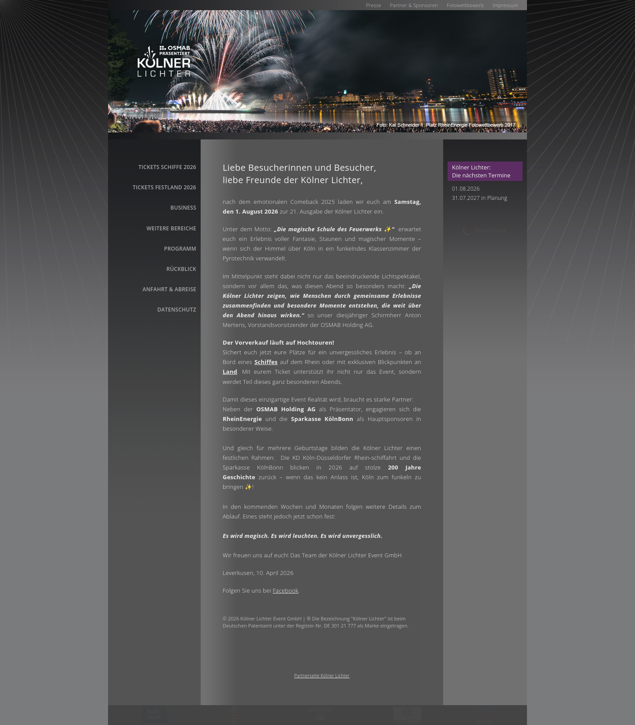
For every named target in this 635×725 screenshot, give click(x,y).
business (183, 207)
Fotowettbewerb (465, 5)
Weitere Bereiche (171, 228)
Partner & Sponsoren (414, 5)
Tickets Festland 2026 (164, 187)
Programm (180, 248)
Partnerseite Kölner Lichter (322, 675)
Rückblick (181, 269)
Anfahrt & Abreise (169, 289)
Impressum (505, 5)
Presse (373, 5)
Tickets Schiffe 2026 (167, 167)
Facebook (286, 590)
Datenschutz (176, 309)
